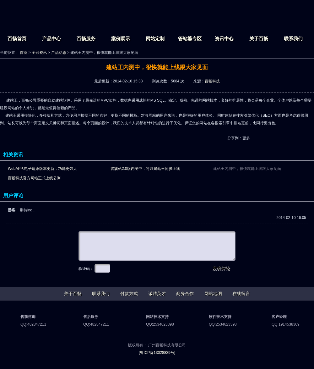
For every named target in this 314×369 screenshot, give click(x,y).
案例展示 (120, 38)
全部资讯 (39, 52)
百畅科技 (212, 81)
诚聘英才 (157, 293)
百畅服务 (86, 38)
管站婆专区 (190, 38)
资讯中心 (224, 38)
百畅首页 (17, 38)
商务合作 (185, 293)
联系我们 (293, 38)
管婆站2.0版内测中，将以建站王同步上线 (145, 168)
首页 (23, 52)
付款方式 (129, 293)
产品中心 (51, 38)
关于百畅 (258, 38)
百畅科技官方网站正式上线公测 (34, 178)
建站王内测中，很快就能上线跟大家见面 (247, 168)
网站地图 (213, 293)
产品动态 (58, 52)
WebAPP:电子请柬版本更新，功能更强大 (42, 168)
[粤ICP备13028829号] (157, 352)
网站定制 (155, 38)
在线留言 (241, 293)
